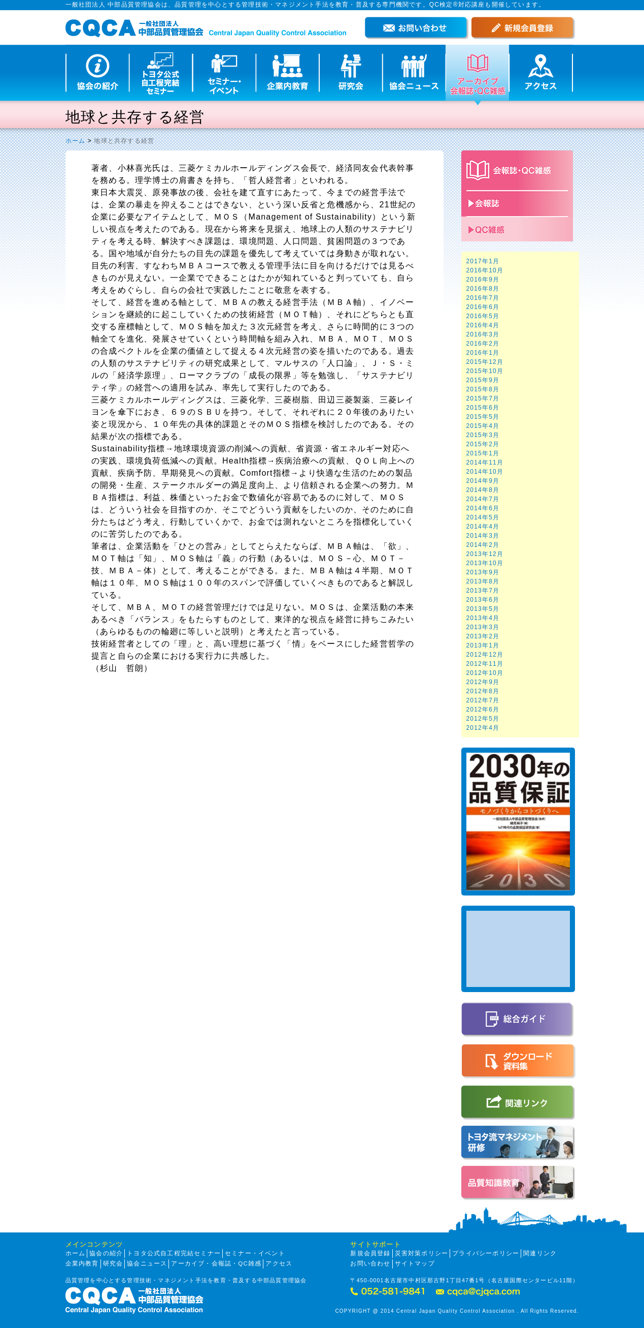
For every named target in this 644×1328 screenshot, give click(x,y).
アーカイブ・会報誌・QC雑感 (216, 1263)
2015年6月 (483, 407)
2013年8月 (483, 581)
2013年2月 (483, 636)
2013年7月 (483, 590)
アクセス (278, 1263)
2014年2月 (483, 544)
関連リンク (540, 1253)
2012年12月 (485, 654)
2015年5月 (483, 416)
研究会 (113, 1263)
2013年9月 (483, 572)
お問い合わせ (370, 1263)
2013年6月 (483, 599)
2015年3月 (483, 435)
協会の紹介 (106, 1253)
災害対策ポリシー (422, 1253)
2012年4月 (483, 727)
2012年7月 (483, 700)
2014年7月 (483, 499)
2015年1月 (483, 453)
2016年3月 (483, 334)
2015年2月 (483, 444)
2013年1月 (483, 645)
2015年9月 (483, 380)
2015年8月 (483, 389)
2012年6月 (483, 709)
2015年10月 (485, 371)
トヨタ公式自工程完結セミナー (174, 1253)
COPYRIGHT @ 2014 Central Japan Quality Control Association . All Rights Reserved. (457, 1311)
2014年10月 (485, 471)
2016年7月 (483, 297)
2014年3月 (483, 535)
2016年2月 (483, 343)
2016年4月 (483, 325)
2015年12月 (485, 361)
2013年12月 (485, 554)
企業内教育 (82, 1263)
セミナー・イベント (255, 1253)
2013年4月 (483, 618)
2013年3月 (483, 627)
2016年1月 (483, 352)
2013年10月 (485, 563)
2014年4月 (483, 526)
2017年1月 (483, 261)
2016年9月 (483, 279)
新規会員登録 (370, 1253)
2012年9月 (483, 682)
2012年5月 (483, 718)
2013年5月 (483, 608)
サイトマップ (415, 1263)
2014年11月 (485, 462)
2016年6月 (483, 307)
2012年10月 (485, 672)
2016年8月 (483, 288)
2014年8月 (483, 489)
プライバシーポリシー (485, 1253)
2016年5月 (483, 316)
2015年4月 (483, 425)
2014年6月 (483, 508)
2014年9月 (483, 480)
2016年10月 (485, 270)
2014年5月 (483, 517)
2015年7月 (483, 398)
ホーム (75, 140)
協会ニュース (147, 1263)
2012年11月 (485, 663)
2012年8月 (483, 691)
